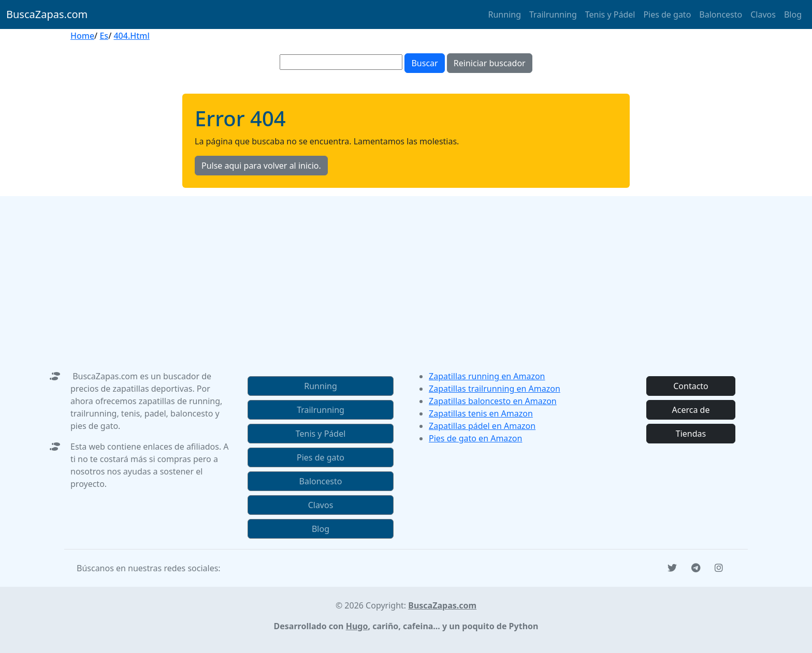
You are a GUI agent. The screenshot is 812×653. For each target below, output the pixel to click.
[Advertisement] (406, 268)
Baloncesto (720, 14)
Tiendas (691, 433)
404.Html (131, 35)
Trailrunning (553, 14)
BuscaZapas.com (47, 14)
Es (103, 35)
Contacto (690, 386)
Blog (793, 14)
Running (504, 14)
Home (82, 35)
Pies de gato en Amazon (475, 438)
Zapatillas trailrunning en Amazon (494, 388)
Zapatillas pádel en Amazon (482, 426)
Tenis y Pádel (610, 14)
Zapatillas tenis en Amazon (481, 413)
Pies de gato (667, 14)
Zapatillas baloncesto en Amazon (493, 401)
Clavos (763, 14)
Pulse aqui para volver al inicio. (261, 165)
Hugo (357, 626)
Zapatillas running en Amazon (487, 376)
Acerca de (691, 409)
